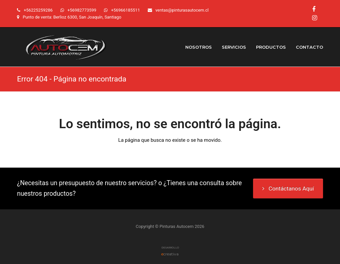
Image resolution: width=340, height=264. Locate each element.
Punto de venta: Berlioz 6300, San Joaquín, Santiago (72, 17)
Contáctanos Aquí (288, 188)
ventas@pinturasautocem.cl (182, 10)
